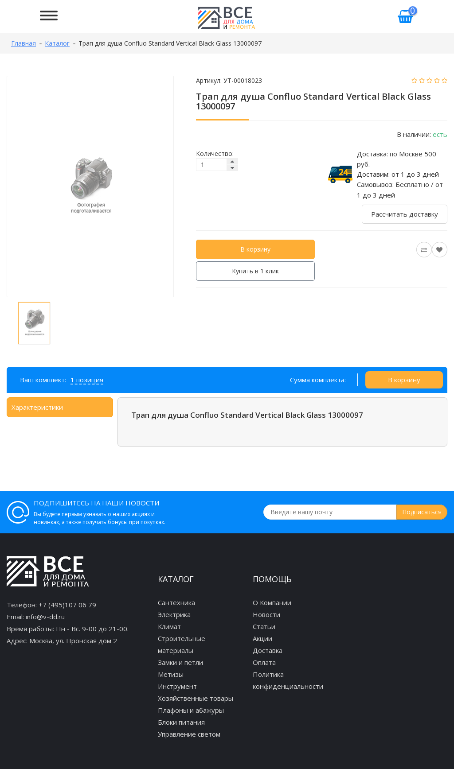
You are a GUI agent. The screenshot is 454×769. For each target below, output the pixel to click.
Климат (169, 626)
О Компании (272, 602)
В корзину (255, 249)
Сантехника (176, 602)
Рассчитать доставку (404, 214)
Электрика (174, 614)
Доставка (267, 650)
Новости (266, 614)
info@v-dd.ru (45, 616)
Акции (262, 638)
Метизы (171, 674)
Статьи (264, 626)
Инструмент (177, 686)
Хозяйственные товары (195, 698)
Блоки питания (181, 722)
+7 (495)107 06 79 (67, 604)
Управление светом (189, 734)
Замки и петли (180, 662)
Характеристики (37, 407)
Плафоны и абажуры (191, 710)
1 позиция (86, 379)
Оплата (264, 662)
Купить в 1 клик (255, 271)
